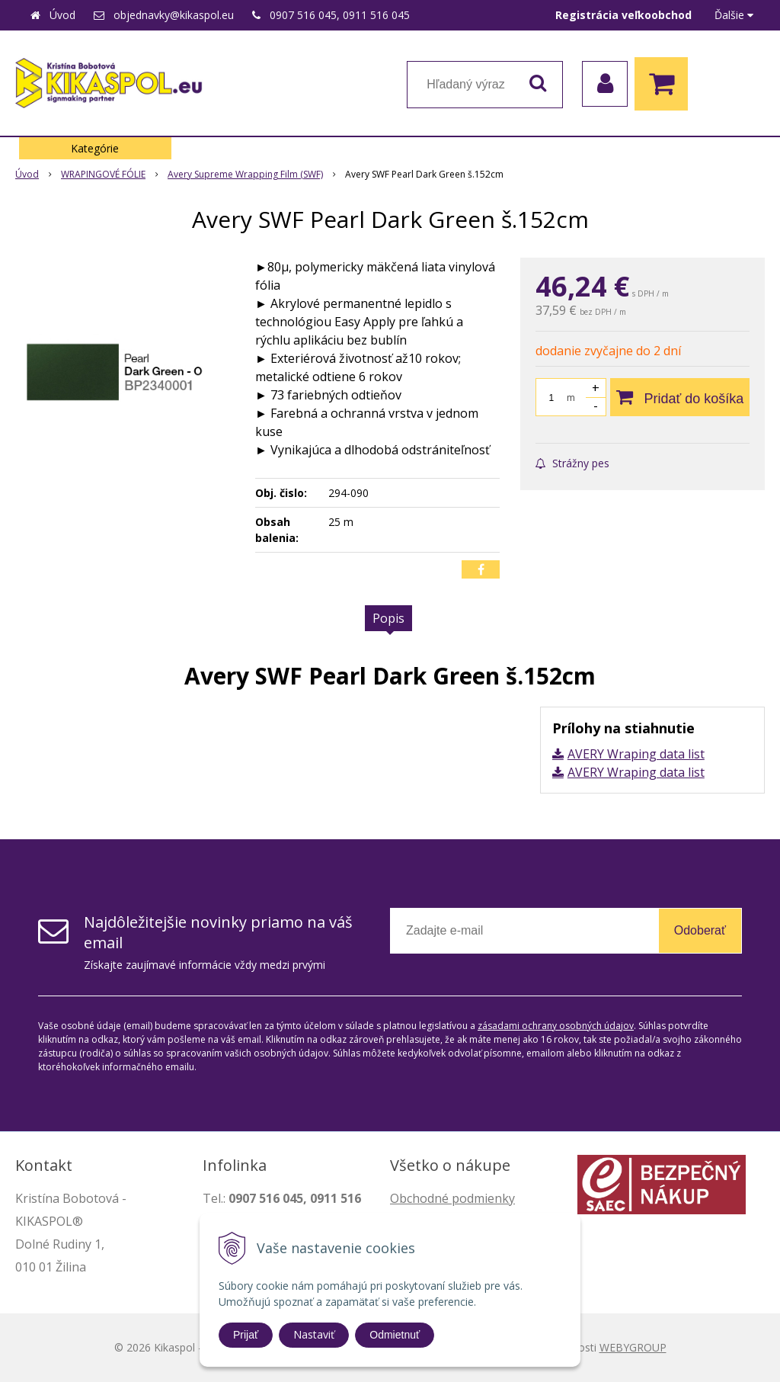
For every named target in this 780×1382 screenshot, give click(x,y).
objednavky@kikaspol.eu (173, 15)
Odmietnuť (394, 1335)
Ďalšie (733, 15)
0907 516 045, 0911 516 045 (340, 15)
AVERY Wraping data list (636, 754)
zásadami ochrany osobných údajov (556, 1025)
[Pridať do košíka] (680, 397)
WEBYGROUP (633, 1347)
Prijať (245, 1335)
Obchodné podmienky (452, 1198)
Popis (388, 618)
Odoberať (700, 930)
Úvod (62, 15)
